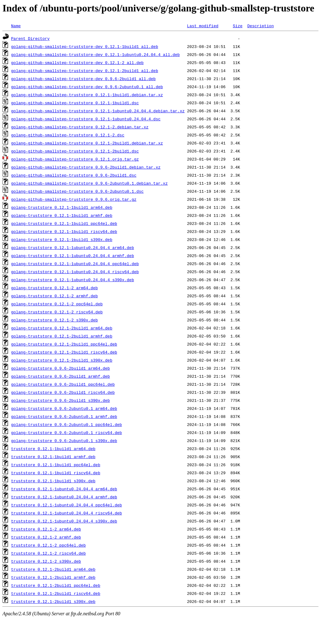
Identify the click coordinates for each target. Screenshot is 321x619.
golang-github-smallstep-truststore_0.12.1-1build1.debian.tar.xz (87, 94)
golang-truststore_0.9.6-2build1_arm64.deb (60, 368)
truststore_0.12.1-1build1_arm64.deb (53, 448)
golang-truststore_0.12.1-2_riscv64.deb (57, 312)
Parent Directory (30, 38)
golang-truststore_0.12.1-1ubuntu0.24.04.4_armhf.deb (72, 255)
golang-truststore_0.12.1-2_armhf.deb (54, 296)
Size (237, 25)
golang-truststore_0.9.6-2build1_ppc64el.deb (63, 384)
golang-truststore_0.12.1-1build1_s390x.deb (61, 239)
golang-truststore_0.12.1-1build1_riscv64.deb (64, 231)
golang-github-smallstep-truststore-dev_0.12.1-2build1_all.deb (84, 70)
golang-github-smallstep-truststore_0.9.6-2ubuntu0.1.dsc (77, 191)
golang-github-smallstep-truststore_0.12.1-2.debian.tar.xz (80, 127)
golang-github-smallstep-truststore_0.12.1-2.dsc (68, 135)
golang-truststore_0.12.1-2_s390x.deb (54, 320)
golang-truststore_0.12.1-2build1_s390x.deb (61, 360)
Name (16, 25)
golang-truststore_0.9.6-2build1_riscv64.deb (63, 392)
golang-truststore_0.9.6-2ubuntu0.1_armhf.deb (64, 416)
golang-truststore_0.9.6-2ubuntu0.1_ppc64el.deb (66, 424)
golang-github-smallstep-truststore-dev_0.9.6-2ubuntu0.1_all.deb (87, 86)
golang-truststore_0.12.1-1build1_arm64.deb (61, 207)
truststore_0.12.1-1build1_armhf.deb (53, 456)
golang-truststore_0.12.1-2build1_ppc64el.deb (64, 344)
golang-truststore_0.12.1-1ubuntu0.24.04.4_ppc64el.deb (75, 263)
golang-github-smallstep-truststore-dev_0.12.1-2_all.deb (77, 62)
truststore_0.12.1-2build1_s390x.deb (53, 601)
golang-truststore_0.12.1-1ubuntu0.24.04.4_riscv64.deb (75, 271)
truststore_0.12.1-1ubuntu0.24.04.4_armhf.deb (64, 497)
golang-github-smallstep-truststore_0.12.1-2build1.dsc (75, 151)
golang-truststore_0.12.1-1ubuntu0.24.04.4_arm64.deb (72, 247)
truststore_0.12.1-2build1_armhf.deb (53, 577)
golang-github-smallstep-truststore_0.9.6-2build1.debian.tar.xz (86, 167)
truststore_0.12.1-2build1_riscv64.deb (55, 593)
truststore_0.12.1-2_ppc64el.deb (48, 545)
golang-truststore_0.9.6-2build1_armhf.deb (60, 376)
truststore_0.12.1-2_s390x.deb (46, 561)
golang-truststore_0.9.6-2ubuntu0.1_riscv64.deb (66, 432)
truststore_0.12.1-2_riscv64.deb (48, 553)
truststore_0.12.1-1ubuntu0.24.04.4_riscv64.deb (66, 513)
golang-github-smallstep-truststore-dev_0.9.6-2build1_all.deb (83, 78)
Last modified (202, 25)
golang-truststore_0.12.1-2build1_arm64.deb (61, 328)
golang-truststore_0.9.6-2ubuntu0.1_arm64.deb (64, 408)
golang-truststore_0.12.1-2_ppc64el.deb (57, 304)
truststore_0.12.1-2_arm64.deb (46, 529)
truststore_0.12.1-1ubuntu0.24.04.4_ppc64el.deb (66, 505)
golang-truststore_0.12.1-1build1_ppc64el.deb (64, 223)
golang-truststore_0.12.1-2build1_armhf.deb (61, 336)
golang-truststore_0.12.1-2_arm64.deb (54, 287)
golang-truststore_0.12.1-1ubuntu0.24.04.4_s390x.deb (72, 279)
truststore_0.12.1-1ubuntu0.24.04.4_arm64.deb (64, 489)
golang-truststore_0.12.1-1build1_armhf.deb (61, 215)
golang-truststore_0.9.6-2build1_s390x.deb (60, 400)
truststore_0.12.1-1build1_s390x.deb (53, 481)
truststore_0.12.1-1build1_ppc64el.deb (55, 464)
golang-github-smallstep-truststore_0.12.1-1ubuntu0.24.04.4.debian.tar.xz (98, 111)
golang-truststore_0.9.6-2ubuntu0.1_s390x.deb (64, 440)
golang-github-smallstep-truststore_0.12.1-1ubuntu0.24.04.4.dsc (86, 119)
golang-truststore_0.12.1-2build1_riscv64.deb (64, 352)
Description (260, 25)
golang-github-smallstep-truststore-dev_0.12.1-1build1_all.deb (84, 46)
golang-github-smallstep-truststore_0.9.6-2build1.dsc (74, 175)
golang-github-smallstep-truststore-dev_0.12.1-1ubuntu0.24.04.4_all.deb (95, 54)
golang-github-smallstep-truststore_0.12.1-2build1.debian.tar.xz (87, 143)
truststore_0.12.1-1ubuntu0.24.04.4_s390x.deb (64, 521)
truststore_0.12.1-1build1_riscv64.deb (55, 472)
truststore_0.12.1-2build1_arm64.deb (53, 569)
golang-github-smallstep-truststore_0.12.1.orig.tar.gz (75, 159)
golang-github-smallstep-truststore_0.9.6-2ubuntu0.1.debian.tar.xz (89, 183)
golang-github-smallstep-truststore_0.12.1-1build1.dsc (75, 102)
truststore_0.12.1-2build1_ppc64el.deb (55, 585)
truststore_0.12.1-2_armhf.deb (46, 537)
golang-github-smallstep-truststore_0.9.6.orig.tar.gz (74, 199)
